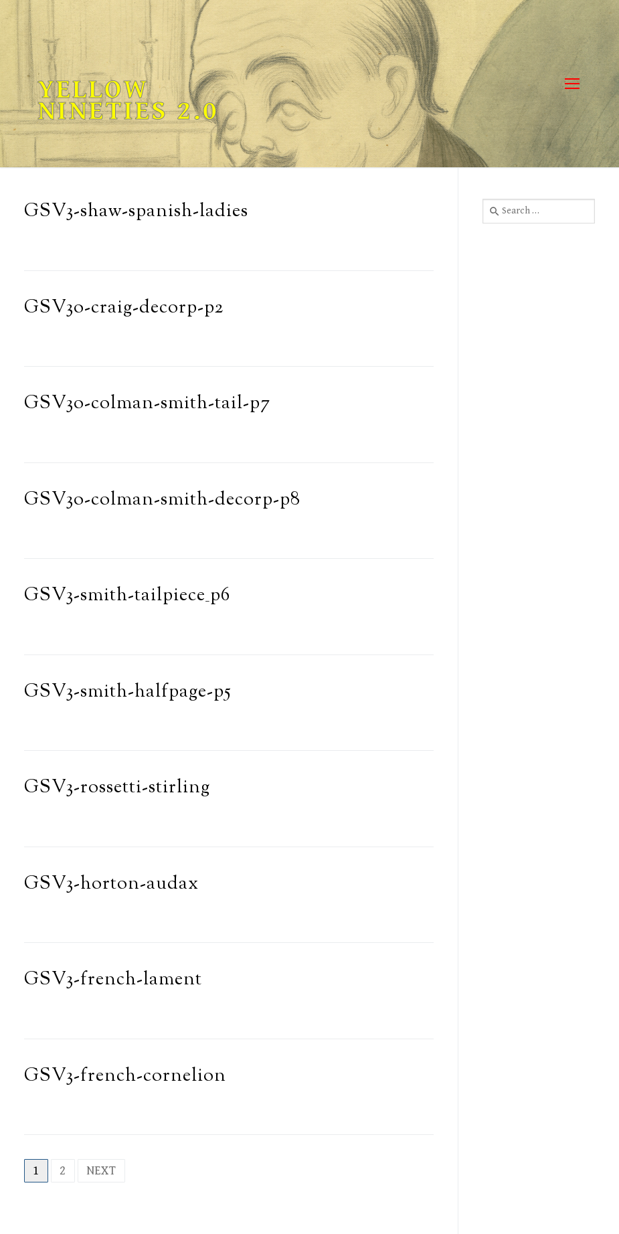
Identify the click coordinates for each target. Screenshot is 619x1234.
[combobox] (538, 211)
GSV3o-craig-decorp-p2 (124, 308)
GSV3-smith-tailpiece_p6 (127, 596)
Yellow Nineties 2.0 (128, 100)
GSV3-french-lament (113, 980)
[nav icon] (572, 84)
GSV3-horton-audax (111, 884)
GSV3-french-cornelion (125, 1076)
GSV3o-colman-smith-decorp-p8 (162, 500)
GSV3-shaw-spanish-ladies (136, 212)
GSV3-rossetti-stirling (117, 788)
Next (101, 1171)
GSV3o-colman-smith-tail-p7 (147, 404)
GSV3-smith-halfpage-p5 (128, 692)
